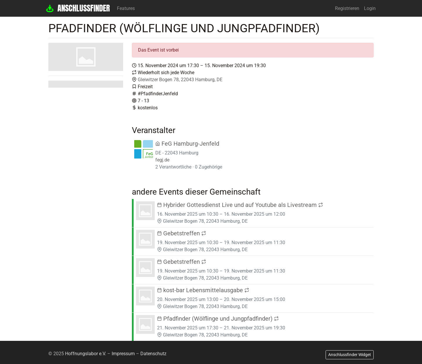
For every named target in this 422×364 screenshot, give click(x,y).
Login (370, 8)
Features (126, 8)
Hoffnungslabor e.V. (85, 353)
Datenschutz (153, 353)
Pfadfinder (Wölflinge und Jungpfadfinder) (218, 318)
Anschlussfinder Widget (349, 354)
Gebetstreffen (181, 233)
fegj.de (162, 160)
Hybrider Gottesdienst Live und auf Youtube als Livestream (240, 204)
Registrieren (347, 8)
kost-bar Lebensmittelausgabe (203, 290)
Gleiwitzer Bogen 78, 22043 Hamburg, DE (180, 79)
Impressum (123, 353)
